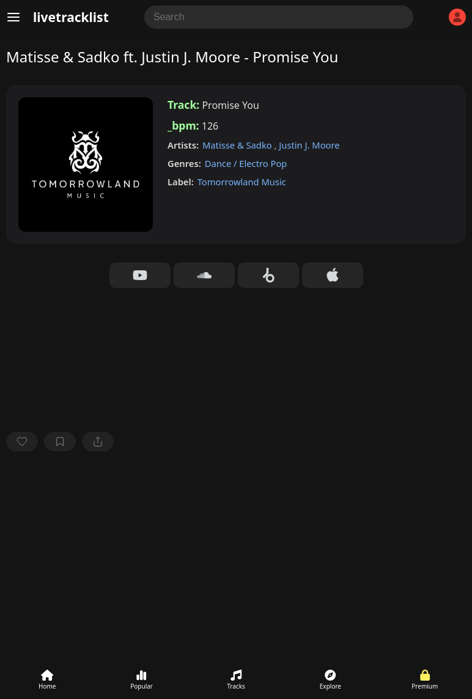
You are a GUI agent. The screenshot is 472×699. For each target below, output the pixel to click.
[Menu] (13, 17)
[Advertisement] (236, 552)
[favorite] (22, 441)
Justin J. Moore (309, 145)
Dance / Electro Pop (246, 163)
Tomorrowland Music (241, 182)
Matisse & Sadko (238, 145)
